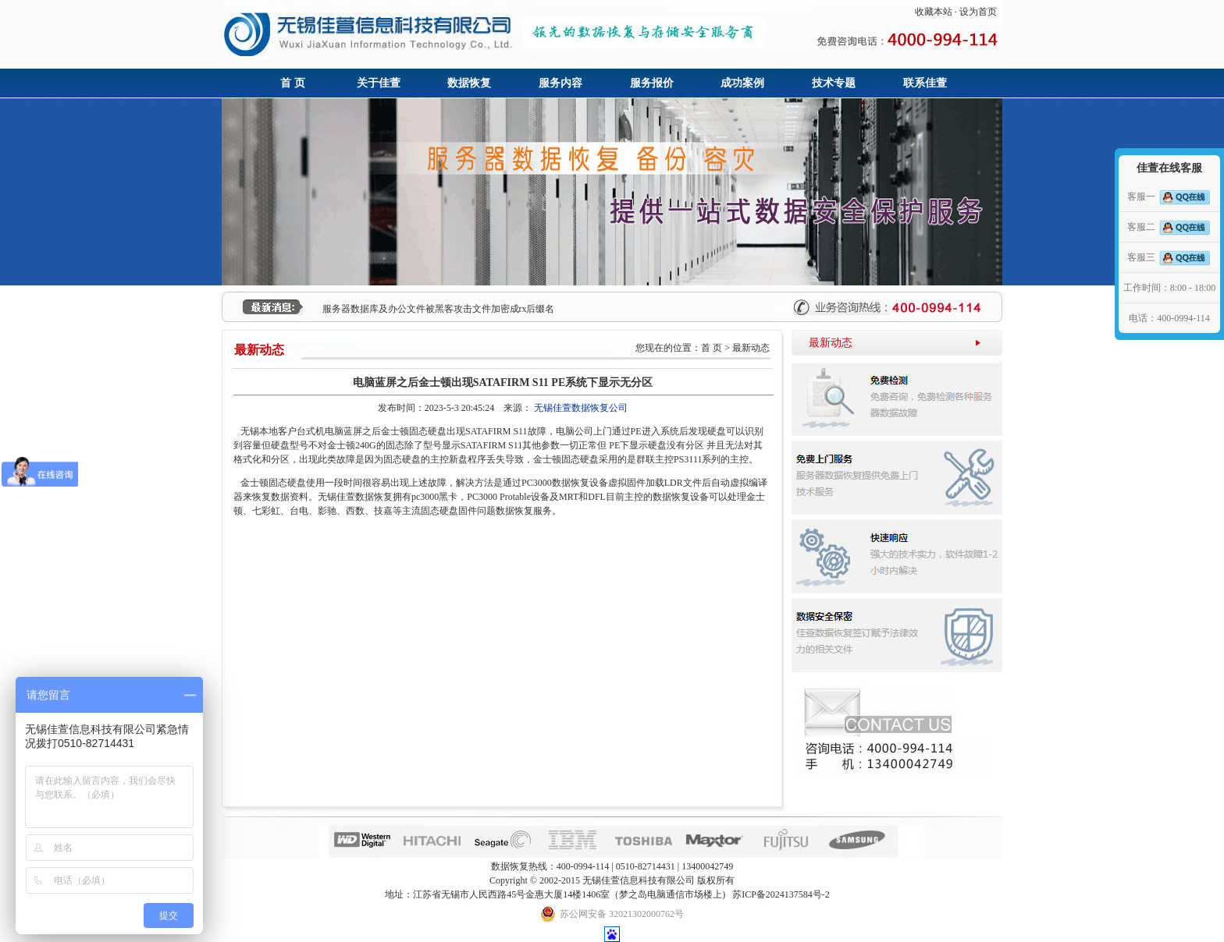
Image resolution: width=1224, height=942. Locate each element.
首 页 (292, 83)
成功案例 (742, 83)
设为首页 (978, 11)
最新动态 (830, 343)
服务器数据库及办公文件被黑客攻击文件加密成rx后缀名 (438, 308)
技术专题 (834, 83)
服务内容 (560, 83)
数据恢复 (469, 83)
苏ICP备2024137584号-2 (781, 894)
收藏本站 (933, 11)
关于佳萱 (378, 83)
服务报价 (652, 83)
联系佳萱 (925, 83)
